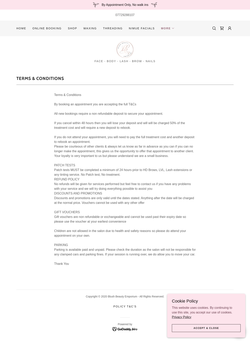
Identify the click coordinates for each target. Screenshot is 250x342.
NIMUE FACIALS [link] (142, 28)
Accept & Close (206, 333)
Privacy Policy (181, 322)
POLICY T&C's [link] (125, 306)
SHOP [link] (72, 28)
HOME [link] (21, 28)
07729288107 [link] (125, 15)
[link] (222, 28)
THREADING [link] (112, 28)
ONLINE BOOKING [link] (47, 28)
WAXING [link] (90, 28)
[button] (168, 28)
